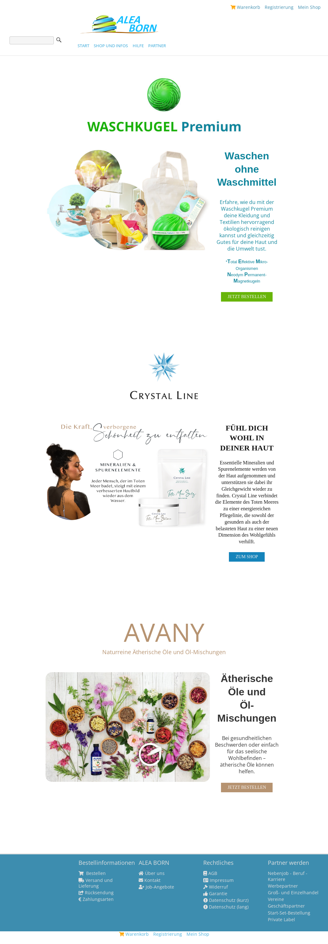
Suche (58, 39)
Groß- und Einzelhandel (293, 893)
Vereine (276, 899)
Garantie (215, 893)
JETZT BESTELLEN (247, 296)
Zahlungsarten (96, 899)
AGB (210, 873)
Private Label (281, 919)
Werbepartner (283, 886)
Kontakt (150, 880)
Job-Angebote (156, 887)
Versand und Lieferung (96, 883)
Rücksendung (96, 893)
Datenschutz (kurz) (226, 900)
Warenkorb (245, 7)
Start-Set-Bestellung (289, 913)
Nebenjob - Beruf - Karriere (287, 876)
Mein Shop (309, 7)
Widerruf (215, 887)
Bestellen (92, 873)
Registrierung (279, 7)
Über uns (152, 873)
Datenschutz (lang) (226, 907)
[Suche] (31, 40)
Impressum (218, 880)
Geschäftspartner (286, 906)
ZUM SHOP (247, 556)
